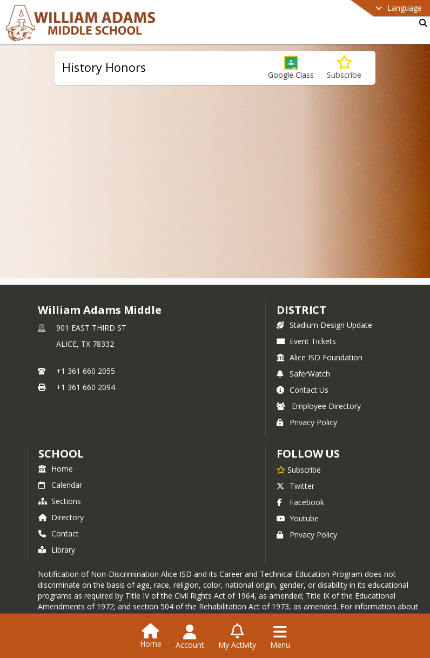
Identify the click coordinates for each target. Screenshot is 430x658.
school (60, 453)
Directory (61, 517)
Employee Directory (319, 406)
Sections (59, 501)
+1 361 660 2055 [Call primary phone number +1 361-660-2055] (85, 371)
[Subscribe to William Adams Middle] (299, 469)
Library (56, 550)
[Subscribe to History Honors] (344, 68)
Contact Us (302, 390)
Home (55, 469)
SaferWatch (303, 373)
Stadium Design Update (324, 325)
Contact (58, 533)
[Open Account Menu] (190, 636)
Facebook (300, 502)
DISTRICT (301, 310)
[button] (290, 68)
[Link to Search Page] (421, 23)
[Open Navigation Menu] (280, 636)
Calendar (60, 485)
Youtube (298, 518)
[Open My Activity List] (237, 636)
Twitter (295, 486)
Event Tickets (306, 341)
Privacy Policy (307, 422)
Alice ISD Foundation (319, 357)
